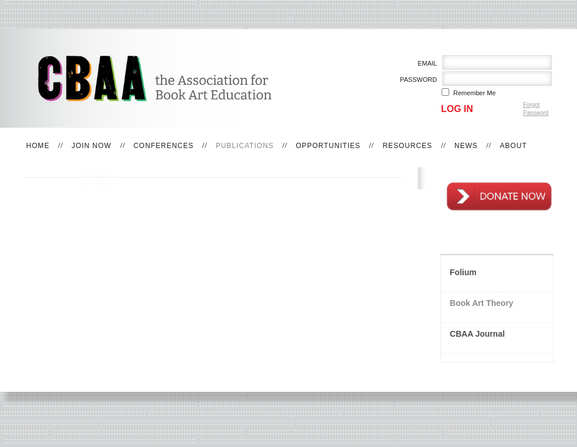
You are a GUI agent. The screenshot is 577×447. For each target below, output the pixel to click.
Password (416, 79)
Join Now (91, 146)
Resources (407, 146)
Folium (463, 272)
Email (425, 63)
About (513, 146)
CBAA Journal (477, 333)
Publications (245, 146)
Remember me (474, 92)
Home (37, 146)
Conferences (164, 146)
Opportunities (328, 146)
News (466, 146)
